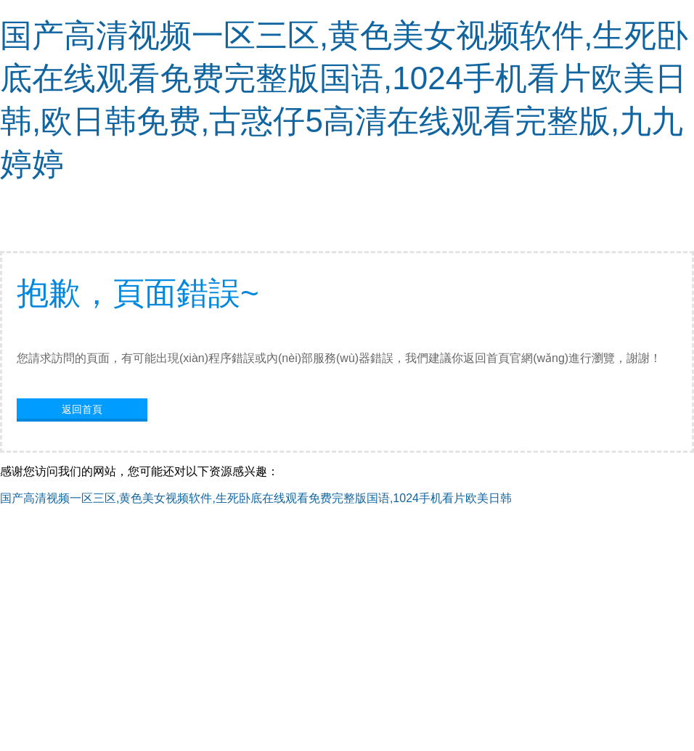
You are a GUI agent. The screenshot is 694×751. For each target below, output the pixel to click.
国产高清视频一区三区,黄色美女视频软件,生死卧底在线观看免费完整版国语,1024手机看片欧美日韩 (256, 498)
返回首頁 (82, 409)
